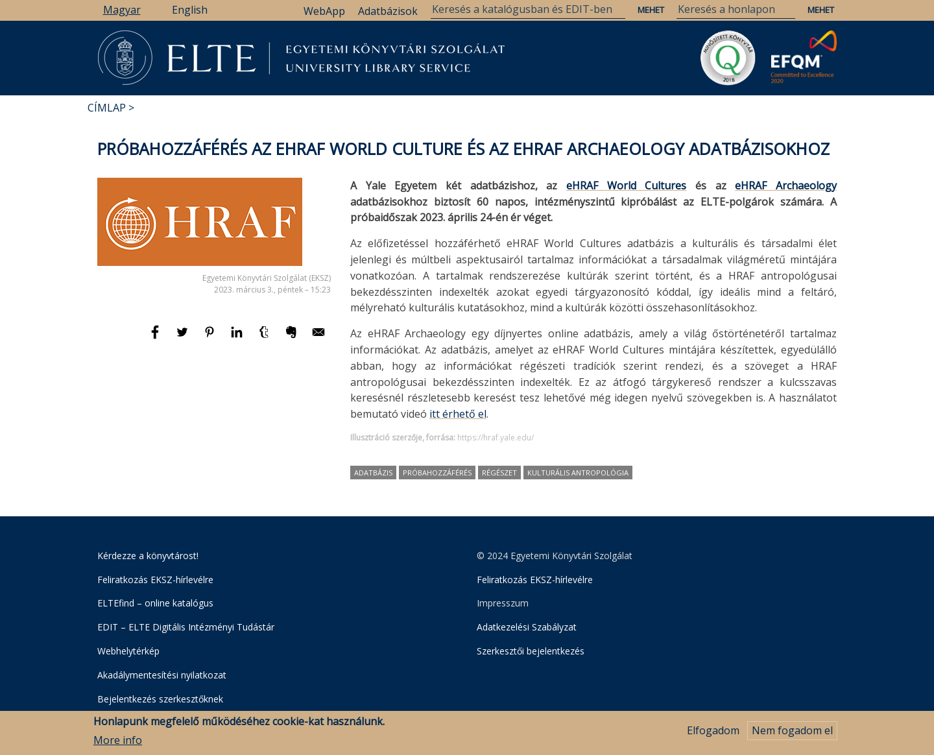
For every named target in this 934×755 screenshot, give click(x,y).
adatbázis (373, 472)
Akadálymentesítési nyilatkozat (161, 675)
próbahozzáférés (437, 472)
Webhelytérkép (128, 651)
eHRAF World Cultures (626, 185)
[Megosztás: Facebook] (156, 338)
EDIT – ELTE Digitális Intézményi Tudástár (185, 627)
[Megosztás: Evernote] (292, 338)
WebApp (324, 11)
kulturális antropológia (578, 472)
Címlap (107, 108)
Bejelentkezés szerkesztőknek (160, 699)
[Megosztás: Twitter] (184, 338)
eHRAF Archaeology (786, 185)
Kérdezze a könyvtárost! (147, 555)
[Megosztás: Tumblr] (265, 338)
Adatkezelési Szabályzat (527, 627)
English (190, 10)
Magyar (122, 10)
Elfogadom (713, 734)
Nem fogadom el (792, 734)
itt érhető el (457, 414)
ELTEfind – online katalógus (155, 603)
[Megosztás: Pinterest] (211, 338)
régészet (499, 472)
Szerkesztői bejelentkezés (530, 651)
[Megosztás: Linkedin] (238, 338)
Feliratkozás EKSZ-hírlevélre (155, 579)
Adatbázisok (388, 11)
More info (117, 744)
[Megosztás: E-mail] (318, 338)
